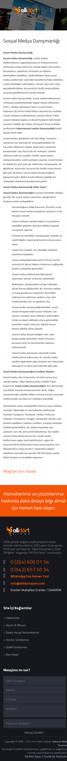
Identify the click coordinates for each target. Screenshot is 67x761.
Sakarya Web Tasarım (59, 743)
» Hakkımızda (11, 618)
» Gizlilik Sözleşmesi (15, 647)
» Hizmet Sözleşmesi (16, 640)
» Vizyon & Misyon (14, 625)
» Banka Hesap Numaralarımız (21, 632)
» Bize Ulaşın (11, 654)
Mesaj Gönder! (34, 732)
